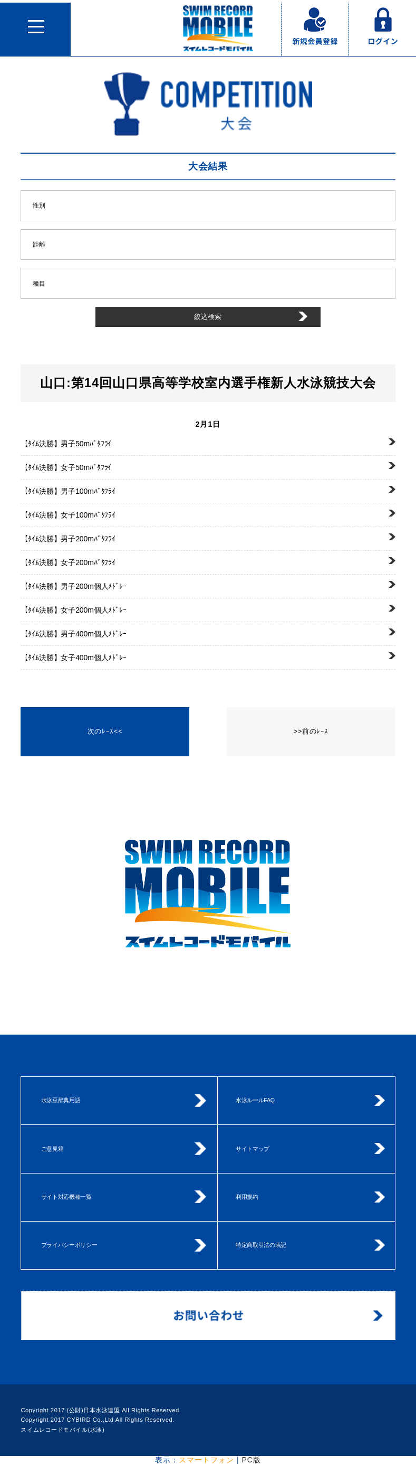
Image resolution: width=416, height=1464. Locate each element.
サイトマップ (252, 1149)
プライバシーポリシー (69, 1245)
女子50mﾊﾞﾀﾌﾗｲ (66, 467)
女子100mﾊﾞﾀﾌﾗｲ (68, 515)
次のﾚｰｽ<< (105, 731)
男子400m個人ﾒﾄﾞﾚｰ (73, 634)
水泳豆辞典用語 (61, 1100)
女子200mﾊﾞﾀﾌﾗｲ (68, 562)
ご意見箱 (52, 1149)
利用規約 (247, 1197)
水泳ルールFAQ (255, 1100)
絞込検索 (207, 317)
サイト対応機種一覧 (66, 1197)
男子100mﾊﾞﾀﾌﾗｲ (68, 491)
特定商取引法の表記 (261, 1245)
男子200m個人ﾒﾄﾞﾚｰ (73, 586)
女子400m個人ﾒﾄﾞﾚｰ (73, 657)
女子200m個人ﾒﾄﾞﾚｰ (73, 610)
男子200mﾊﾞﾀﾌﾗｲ (68, 538)
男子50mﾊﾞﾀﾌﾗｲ (66, 443)
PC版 (250, 1460)
